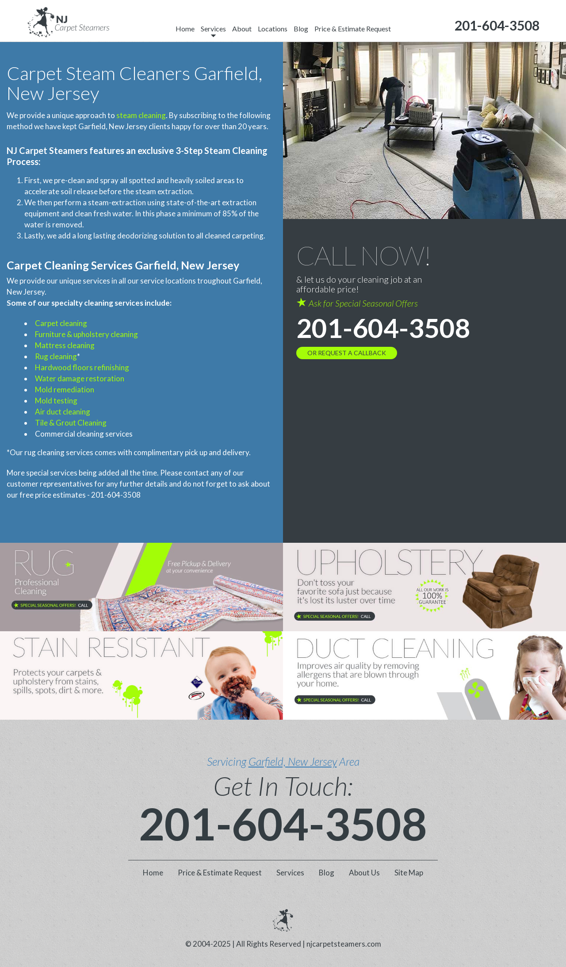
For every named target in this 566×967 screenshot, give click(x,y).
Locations (272, 28)
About (242, 28)
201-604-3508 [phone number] (383, 328)
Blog (301, 28)
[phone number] (497, 25)
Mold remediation (64, 389)
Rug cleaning (56, 356)
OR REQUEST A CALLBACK (346, 353)
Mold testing (56, 400)
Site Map (408, 872)
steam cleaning (141, 115)
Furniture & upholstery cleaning (86, 334)
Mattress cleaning (65, 345)
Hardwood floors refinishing (82, 367)
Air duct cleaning (62, 411)
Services (213, 28)
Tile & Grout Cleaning (71, 422)
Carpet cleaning (61, 323)
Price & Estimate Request (352, 28)
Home (185, 28)
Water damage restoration (79, 378)
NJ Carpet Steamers (47, 150)
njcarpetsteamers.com (343, 943)
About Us (364, 872)
